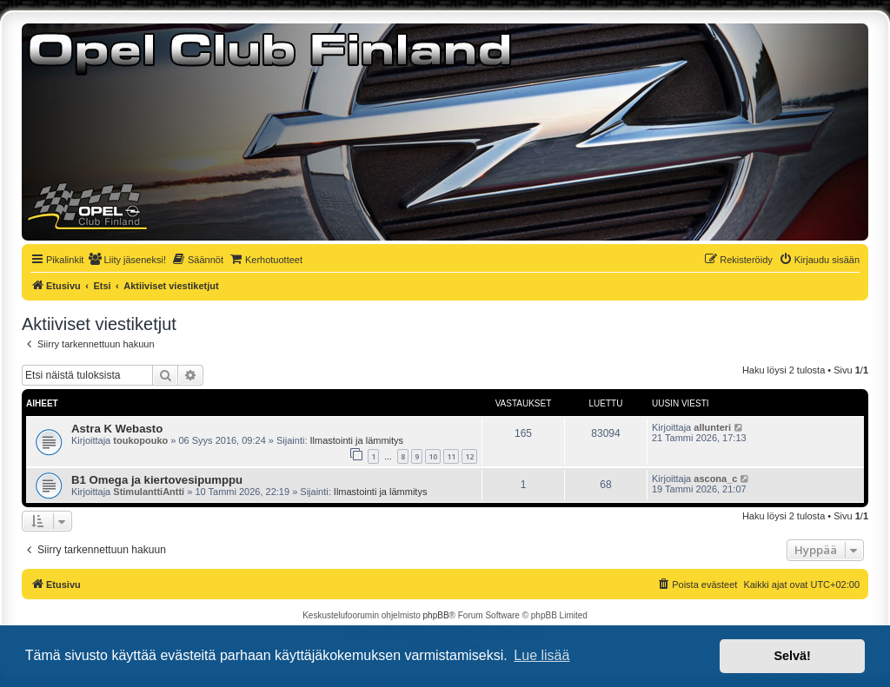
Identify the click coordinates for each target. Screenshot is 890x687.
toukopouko (140, 440)
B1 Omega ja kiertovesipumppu (156, 479)
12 (469, 456)
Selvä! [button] (792, 656)
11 (451, 456)
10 (432, 456)
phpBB (436, 615)
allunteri (712, 427)
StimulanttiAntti (148, 491)
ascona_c (715, 478)
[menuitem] (127, 259)
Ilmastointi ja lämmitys (357, 440)
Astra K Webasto (117, 428)
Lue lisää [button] (541, 655)
